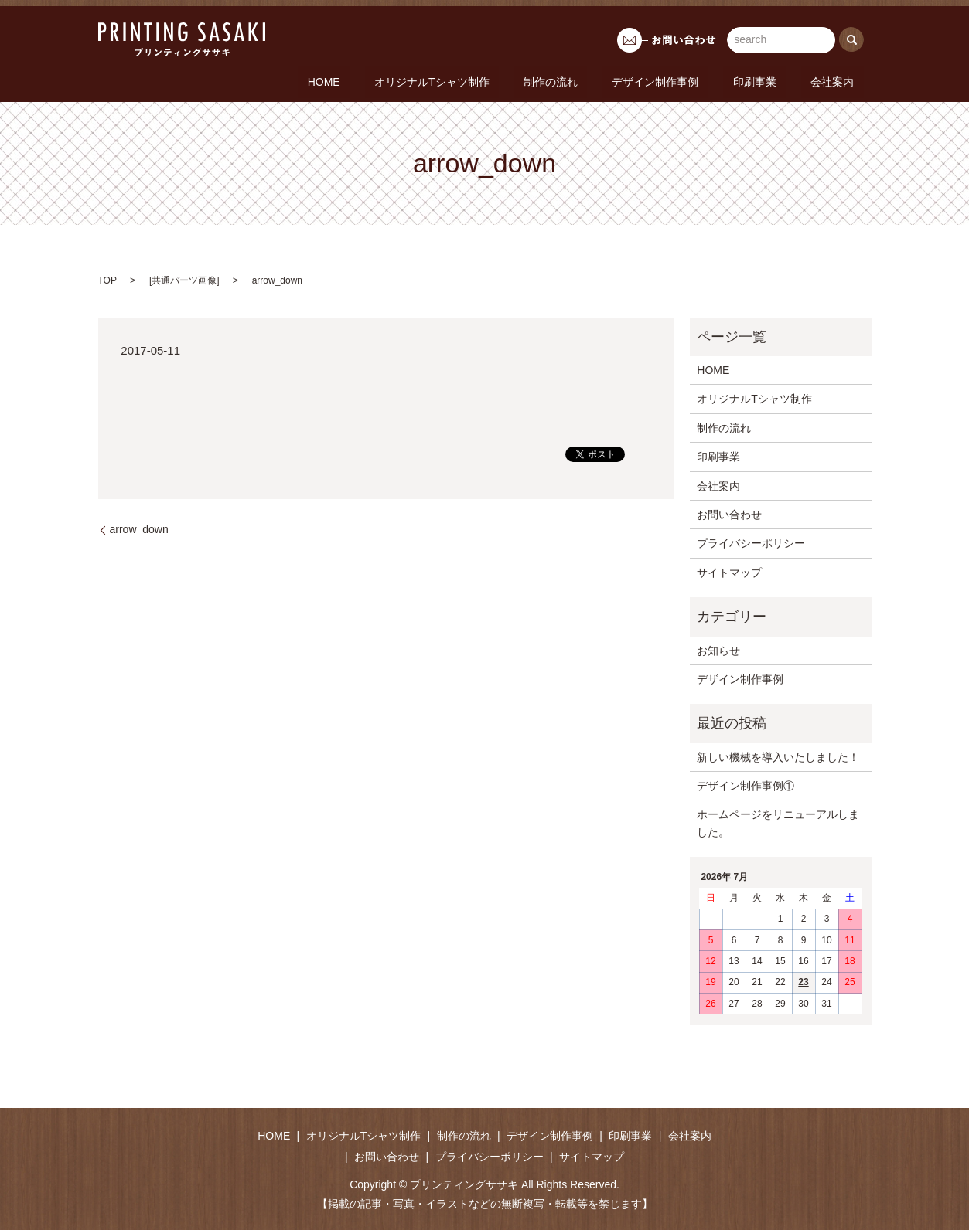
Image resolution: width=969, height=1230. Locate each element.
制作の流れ (618, 81)
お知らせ (718, 649)
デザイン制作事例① (745, 785)
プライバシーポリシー (751, 542)
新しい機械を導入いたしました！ (778, 755)
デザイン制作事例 (703, 81)
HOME (429, 81)
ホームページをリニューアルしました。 (778, 822)
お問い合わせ (729, 514)
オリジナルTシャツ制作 (518, 81)
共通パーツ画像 (184, 279)
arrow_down (139, 528)
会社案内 (842, 81)
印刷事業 (783, 81)
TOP (107, 279)
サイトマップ (729, 572)
